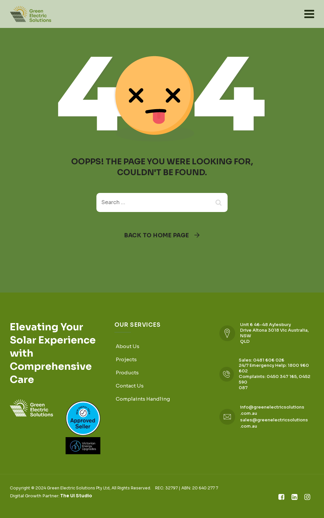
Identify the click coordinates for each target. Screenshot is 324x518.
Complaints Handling (143, 399)
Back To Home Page (156, 235)
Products (127, 372)
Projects (126, 359)
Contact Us (130, 386)
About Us (127, 346)
